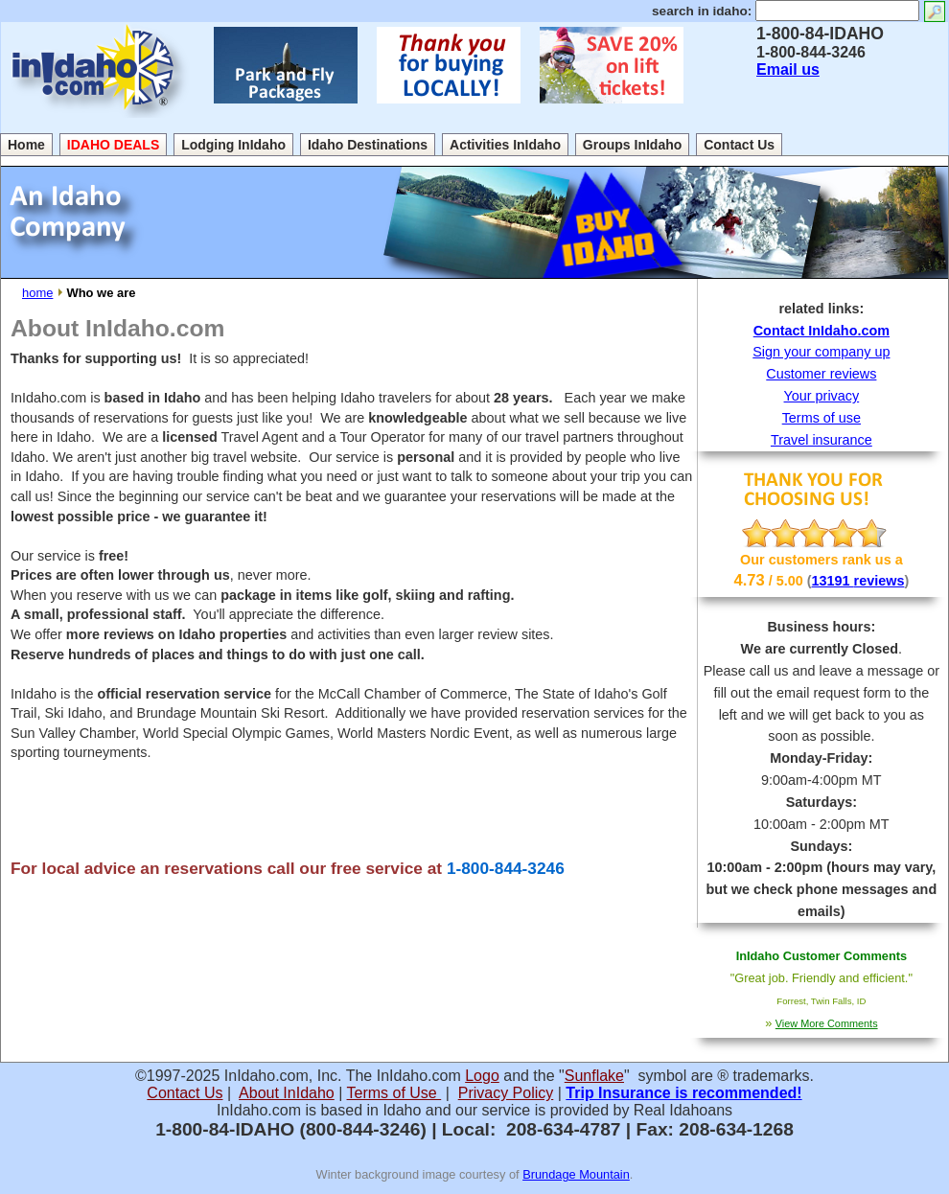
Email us (788, 69)
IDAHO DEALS (113, 144)
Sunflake (594, 1076)
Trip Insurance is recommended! (683, 1093)
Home (26, 144)
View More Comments (826, 1023)
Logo (482, 1076)
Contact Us (739, 144)
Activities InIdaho (505, 144)
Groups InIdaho (632, 144)
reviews (879, 580)
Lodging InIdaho (233, 144)
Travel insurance (821, 440)
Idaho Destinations (368, 144)
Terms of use (821, 417)
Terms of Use (394, 1093)
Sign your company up (821, 351)
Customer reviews (821, 373)
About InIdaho (287, 1093)
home (37, 293)
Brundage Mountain (576, 1174)
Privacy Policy (506, 1093)
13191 (833, 580)
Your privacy (822, 395)
